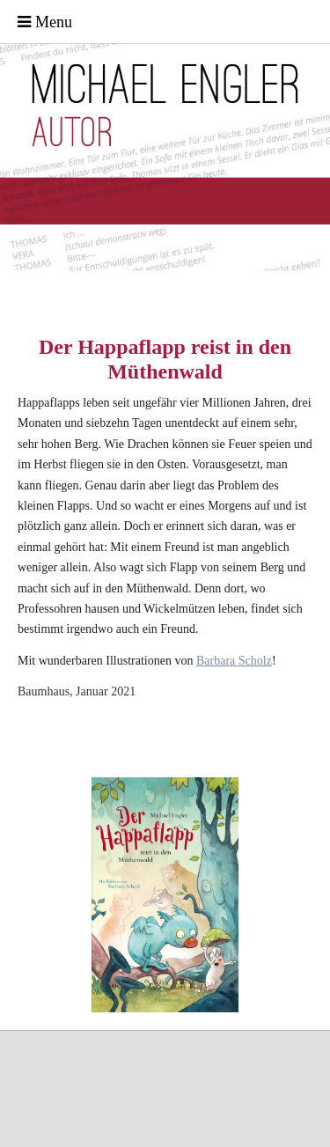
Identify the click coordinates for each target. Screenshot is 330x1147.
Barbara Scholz (234, 660)
